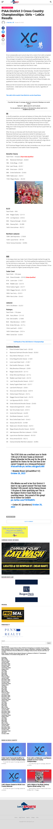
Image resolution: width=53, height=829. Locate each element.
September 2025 (6, 668)
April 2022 (4, 722)
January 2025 (5, 678)
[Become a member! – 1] (15, 537)
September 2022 (6, 715)
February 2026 (5, 661)
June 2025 (4, 672)
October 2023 (5, 698)
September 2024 (6, 683)
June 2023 (4, 703)
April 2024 (4, 690)
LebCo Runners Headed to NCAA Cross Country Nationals (13, 785)
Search (3, 641)
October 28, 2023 (18, 473)
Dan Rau (9, 22)
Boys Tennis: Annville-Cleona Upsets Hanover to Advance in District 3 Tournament (24, 653)
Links (37, 817)
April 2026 (4, 658)
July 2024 (4, 686)
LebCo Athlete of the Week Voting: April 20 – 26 (15, 654)
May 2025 (4, 673)
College (33, 817)
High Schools (22, 817)
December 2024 (6, 679)
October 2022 (5, 714)
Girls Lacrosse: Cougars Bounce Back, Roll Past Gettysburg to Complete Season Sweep (25, 648)
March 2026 (5, 660)
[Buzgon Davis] (26, 602)
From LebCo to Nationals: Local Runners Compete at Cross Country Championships (39, 759)
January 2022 (5, 726)
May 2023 (4, 705)
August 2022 (5, 716)
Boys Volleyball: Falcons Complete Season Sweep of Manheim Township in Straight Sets (25, 649)
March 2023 (5, 707)
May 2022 (4, 720)
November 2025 (6, 665)
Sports (28, 817)
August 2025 (5, 669)
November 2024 (6, 681)
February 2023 (5, 708)
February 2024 (5, 693)
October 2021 (5, 730)
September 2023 (6, 699)
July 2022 (4, 718)
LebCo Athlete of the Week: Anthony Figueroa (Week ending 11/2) (38, 785)
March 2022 (5, 723)
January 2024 (5, 694)
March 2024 (5, 691)
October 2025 (5, 666)
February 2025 (5, 677)
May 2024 (4, 689)
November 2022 (6, 712)
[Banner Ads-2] (26, 574)
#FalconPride (16, 466)
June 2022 (4, 719)
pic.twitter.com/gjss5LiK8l (33, 466)
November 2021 (6, 728)
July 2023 (4, 702)
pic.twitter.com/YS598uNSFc (23, 500)
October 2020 (5, 733)
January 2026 (5, 662)
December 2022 (6, 711)
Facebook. (37, 106)
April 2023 (4, 706)
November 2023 (6, 697)
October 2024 (5, 682)
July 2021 (4, 732)
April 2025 (4, 674)
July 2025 (4, 670)
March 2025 (5, 676)
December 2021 (6, 727)
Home (16, 817)
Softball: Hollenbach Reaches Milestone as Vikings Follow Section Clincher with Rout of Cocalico (25, 651)
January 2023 (5, 710)
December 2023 (6, 695)
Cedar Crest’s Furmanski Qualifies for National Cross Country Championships (13, 759)
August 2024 (5, 685)
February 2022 (5, 724)
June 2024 (4, 687)
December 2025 (6, 664)
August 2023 (5, 701)
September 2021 (6, 731)
